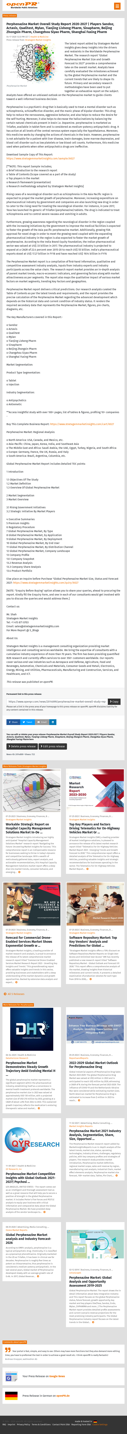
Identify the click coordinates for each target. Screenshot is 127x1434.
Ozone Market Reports (16, 1230)
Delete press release (22, 746)
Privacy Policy (23, 1424)
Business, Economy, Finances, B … (33, 816)
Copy (114, 701)
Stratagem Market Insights (38, 40)
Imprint (11, 1424)
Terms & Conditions (41, 1424)
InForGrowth (75, 1273)
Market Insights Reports (81, 1126)
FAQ (4, 1424)
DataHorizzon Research (17, 1058)
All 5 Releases (13, 994)
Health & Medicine (39, 37)
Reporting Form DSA (81, 1424)
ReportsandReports (78, 1058)
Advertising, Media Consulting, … (96, 1123)
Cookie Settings (99, 1424)
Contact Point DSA (61, 1424)
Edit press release (53, 746)
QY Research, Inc (14, 1169)
